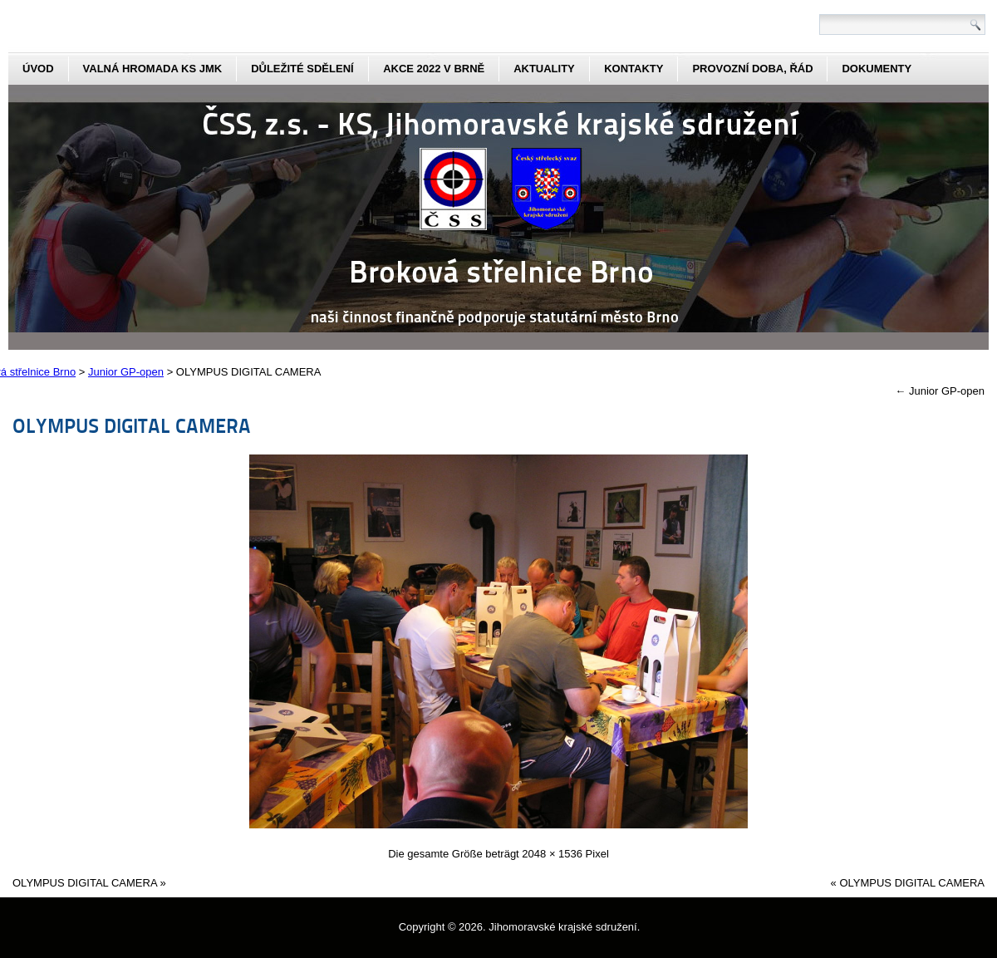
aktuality (544, 68)
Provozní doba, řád (752, 68)
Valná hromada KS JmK (153, 68)
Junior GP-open (940, 391)
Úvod (38, 68)
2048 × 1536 (552, 853)
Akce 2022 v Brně (433, 68)
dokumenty (876, 68)
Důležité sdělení (302, 68)
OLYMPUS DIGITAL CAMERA (131, 425)
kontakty (633, 68)
